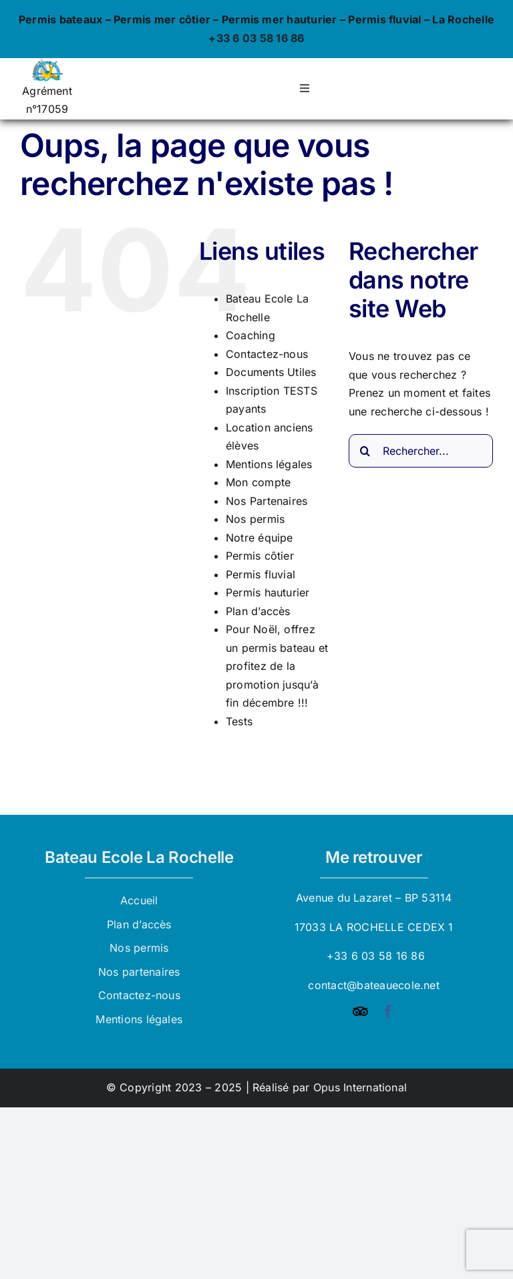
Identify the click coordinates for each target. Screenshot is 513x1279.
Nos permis (255, 519)
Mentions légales (269, 464)
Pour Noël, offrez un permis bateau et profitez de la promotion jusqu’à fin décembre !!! (277, 665)
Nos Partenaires (267, 501)
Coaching (250, 335)
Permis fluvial (260, 574)
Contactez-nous (267, 354)
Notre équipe (259, 537)
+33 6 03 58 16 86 (256, 38)
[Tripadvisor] (360, 1012)
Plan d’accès (258, 611)
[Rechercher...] (421, 451)
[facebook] (388, 1012)
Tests (239, 721)
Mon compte (258, 482)
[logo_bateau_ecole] (47, 63)
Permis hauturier (268, 592)
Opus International (360, 1087)
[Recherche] (365, 451)
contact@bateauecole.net (374, 985)
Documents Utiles (271, 372)
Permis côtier (260, 555)
